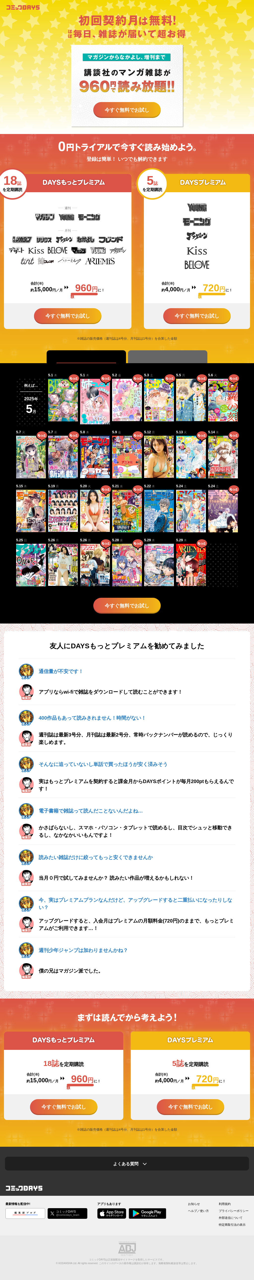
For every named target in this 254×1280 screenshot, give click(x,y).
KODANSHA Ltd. (68, 1263)
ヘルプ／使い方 (198, 1211)
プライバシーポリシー (234, 1211)
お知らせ (194, 1204)
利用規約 (225, 1204)
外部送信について (231, 1218)
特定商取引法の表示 (232, 1224)
